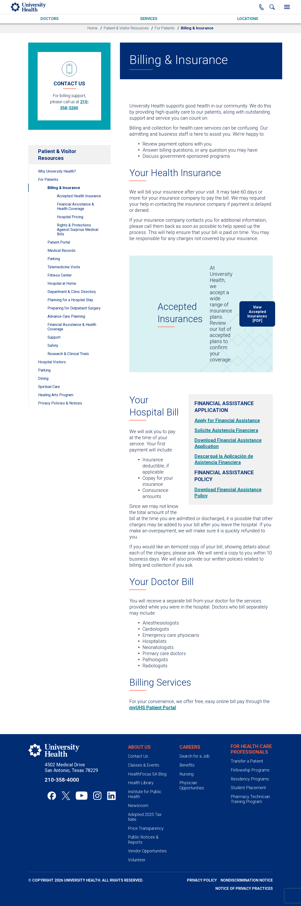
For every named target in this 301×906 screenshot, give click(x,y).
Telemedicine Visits (64, 267)
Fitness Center (60, 275)
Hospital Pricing (70, 217)
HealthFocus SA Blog (147, 773)
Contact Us (138, 756)
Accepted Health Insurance (79, 196)
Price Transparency (146, 828)
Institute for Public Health (145, 794)
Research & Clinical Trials (68, 354)
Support (54, 337)
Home (92, 28)
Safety (53, 345)
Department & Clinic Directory (72, 291)
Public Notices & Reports (143, 840)
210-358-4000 (62, 780)
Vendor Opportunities (147, 850)
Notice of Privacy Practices (244, 888)
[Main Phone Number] (261, 7)
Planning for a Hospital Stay (70, 300)
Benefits (186, 765)
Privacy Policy (202, 880)
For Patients (165, 28)
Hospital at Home (62, 283)
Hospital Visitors (52, 362)
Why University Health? (57, 171)
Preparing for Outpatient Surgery (74, 308)
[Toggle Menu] (286, 7)
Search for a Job (194, 756)
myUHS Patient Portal (152, 707)
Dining (43, 378)
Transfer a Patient (247, 761)
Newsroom (138, 805)
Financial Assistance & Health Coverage (75, 206)
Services (148, 18)
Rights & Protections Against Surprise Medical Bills (77, 229)
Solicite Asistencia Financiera (226, 430)
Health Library (141, 782)
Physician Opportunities (191, 785)
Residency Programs (250, 778)
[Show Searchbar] (272, 7)
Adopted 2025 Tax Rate (145, 817)
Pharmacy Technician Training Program (250, 799)
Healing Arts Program (55, 395)
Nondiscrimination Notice (247, 880)
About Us (139, 747)
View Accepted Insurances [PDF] (257, 314)
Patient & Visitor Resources (126, 28)
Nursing (186, 773)
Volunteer (137, 859)
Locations (247, 18)
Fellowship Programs (250, 770)
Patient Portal (59, 242)
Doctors (49, 18)
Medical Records (61, 250)
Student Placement (248, 787)
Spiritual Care (49, 386)
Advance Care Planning (66, 316)
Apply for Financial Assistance (227, 420)
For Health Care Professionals (251, 749)
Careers (189, 747)
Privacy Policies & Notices (60, 403)
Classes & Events (143, 765)
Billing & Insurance (64, 188)
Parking (54, 259)
